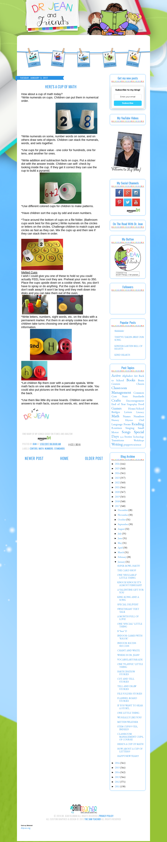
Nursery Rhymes (122, 420)
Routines (116, 428)
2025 (117, 469)
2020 (117, 492)
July (120, 534)
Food (141, 405)
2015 (117, 768)
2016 (117, 763)
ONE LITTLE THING (128, 713)
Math (41, 448)
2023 (117, 478)
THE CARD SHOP (126, 571)
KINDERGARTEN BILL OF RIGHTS (128, 348)
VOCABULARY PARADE (130, 660)
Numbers (49, 448)
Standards (59, 448)
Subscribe (127, 103)
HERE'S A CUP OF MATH (130, 744)
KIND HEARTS (122, 355)
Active (116, 376)
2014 (117, 773)
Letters (128, 413)
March (121, 553)
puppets (128, 445)
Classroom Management (121, 391)
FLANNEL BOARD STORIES (127, 700)
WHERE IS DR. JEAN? (128, 655)
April (120, 548)
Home (64, 458)
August (121, 529)
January (122, 562)
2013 (117, 777)
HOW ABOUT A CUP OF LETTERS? (130, 751)
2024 (117, 473)
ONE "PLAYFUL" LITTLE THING (130, 666)
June (120, 539)
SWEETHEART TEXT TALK (128, 611)
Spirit (122, 437)
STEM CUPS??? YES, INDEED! (127, 729)
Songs (126, 432)
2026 (117, 464)
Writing (117, 445)
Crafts (116, 401)
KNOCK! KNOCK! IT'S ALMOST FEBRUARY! (129, 584)
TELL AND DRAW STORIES (126, 688)
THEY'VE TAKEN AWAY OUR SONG (129, 339)
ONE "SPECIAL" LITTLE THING (129, 626)
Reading (138, 424)
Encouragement (135, 401)
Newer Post (34, 458)
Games (116, 409)
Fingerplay (132, 405)
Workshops (139, 441)
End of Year (118, 405)
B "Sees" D (122, 631)
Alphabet (127, 376)
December (123, 510)
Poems (127, 425)
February (122, 557)
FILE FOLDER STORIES (129, 694)
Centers (34, 448)
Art (136, 376)
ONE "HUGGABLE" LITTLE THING (127, 577)
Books (130, 380)
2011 (117, 787)
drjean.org (25, 828)
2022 (117, 483)
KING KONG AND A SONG (128, 599)
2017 (117, 506)
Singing (130, 428)
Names (126, 417)
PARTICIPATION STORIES (126, 674)
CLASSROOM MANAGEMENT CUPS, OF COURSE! (130, 737)
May (120, 543)
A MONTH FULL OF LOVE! (128, 619)
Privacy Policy (106, 816)
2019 (117, 497)
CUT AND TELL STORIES (125, 681)
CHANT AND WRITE (128, 651)
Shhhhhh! (119, 331)
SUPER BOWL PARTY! (128, 566)
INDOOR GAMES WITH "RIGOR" (129, 638)
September (123, 525)
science (137, 445)
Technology (138, 437)
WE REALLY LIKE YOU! (129, 718)
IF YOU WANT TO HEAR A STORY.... (130, 708)
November (123, 515)
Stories (128, 437)
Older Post (94, 458)
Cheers (140, 384)
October (122, 520)
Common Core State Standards (127, 395)
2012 (117, 782)
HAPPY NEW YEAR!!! (128, 756)
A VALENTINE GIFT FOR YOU (130, 592)
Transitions (117, 441)
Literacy (140, 412)
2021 (117, 488)
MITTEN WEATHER (127, 722)
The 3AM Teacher (92, 820)
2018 (117, 502)
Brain (141, 381)
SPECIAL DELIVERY (127, 605)
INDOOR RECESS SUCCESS (126, 645)
